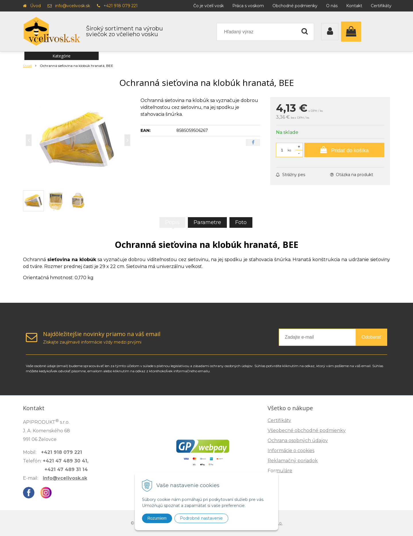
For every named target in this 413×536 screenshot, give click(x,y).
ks (289, 150)
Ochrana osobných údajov (298, 440)
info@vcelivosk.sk (72, 5)
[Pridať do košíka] (344, 150)
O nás (332, 5)
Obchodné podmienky (294, 5)
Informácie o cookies (291, 450)
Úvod (35, 5)
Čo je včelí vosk (208, 5)
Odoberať (371, 337)
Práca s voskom (248, 5)
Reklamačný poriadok (293, 460)
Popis (172, 222)
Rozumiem (157, 518)
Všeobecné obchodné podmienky (307, 430)
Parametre (207, 222)
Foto (241, 222)
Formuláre (280, 470)
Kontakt (354, 5)
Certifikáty (381, 5)
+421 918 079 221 (121, 5)
